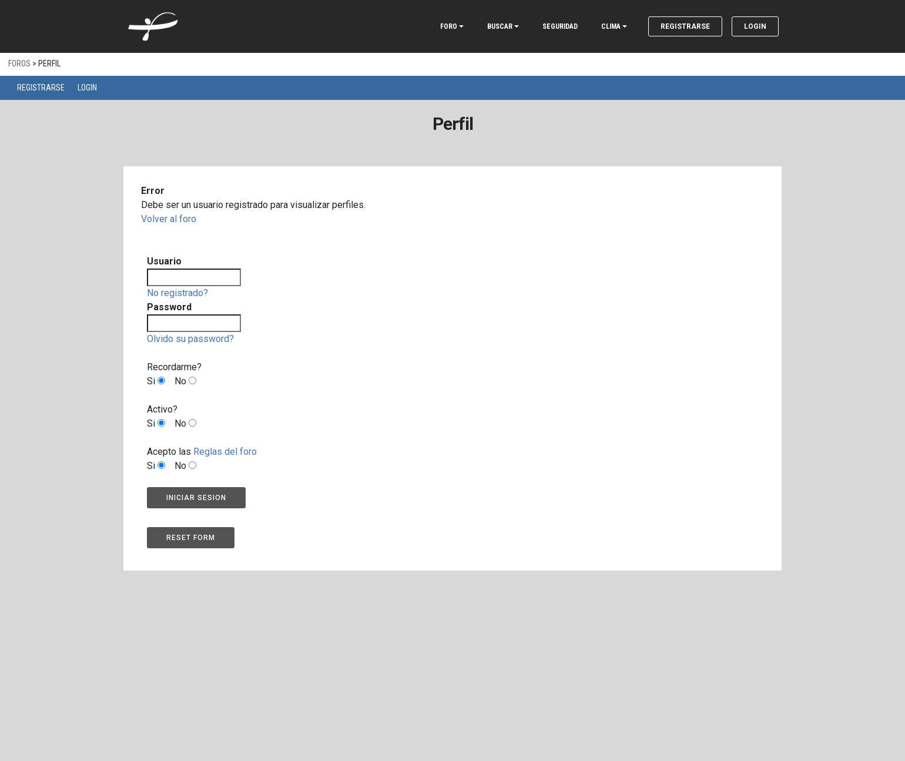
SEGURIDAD (560, 26)
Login (755, 26)
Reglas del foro (225, 451)
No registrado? (177, 293)
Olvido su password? (190, 338)
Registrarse (685, 26)
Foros (19, 63)
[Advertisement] (452, 658)
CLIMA (611, 26)
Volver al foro (168, 218)
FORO (448, 26)
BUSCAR (499, 26)
